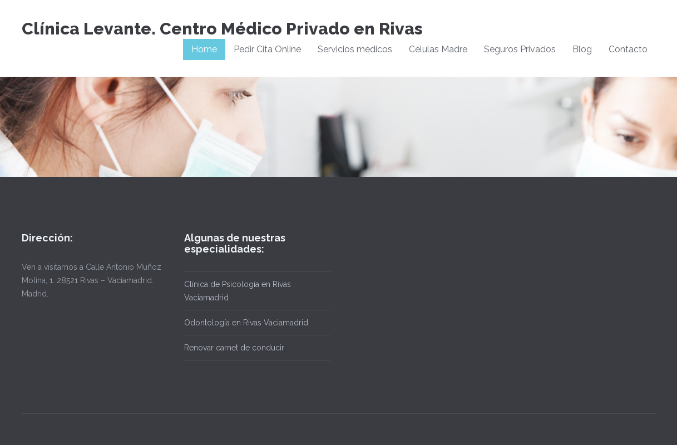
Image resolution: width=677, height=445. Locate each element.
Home (204, 49)
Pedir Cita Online (267, 49)
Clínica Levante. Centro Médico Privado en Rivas (222, 28)
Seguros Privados (520, 49)
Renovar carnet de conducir (234, 347)
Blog (582, 49)
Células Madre (438, 49)
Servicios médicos (355, 49)
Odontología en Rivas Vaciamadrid (246, 322)
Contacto (628, 49)
